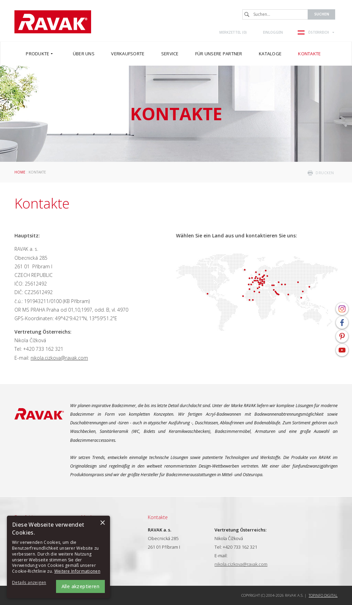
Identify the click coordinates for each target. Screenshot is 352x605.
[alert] (58, 557)
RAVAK (52, 21)
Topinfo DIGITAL (323, 595)
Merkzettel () (233, 32)
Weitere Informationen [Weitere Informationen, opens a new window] (77, 571)
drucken (325, 172)
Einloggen (273, 32)
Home (19, 172)
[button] (31, 583)
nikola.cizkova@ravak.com (59, 358)
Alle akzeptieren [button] (80, 586)
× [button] (102, 523)
